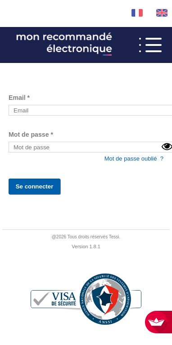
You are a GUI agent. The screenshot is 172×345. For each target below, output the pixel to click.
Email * (19, 97)
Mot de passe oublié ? (133, 158)
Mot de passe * (31, 134)
